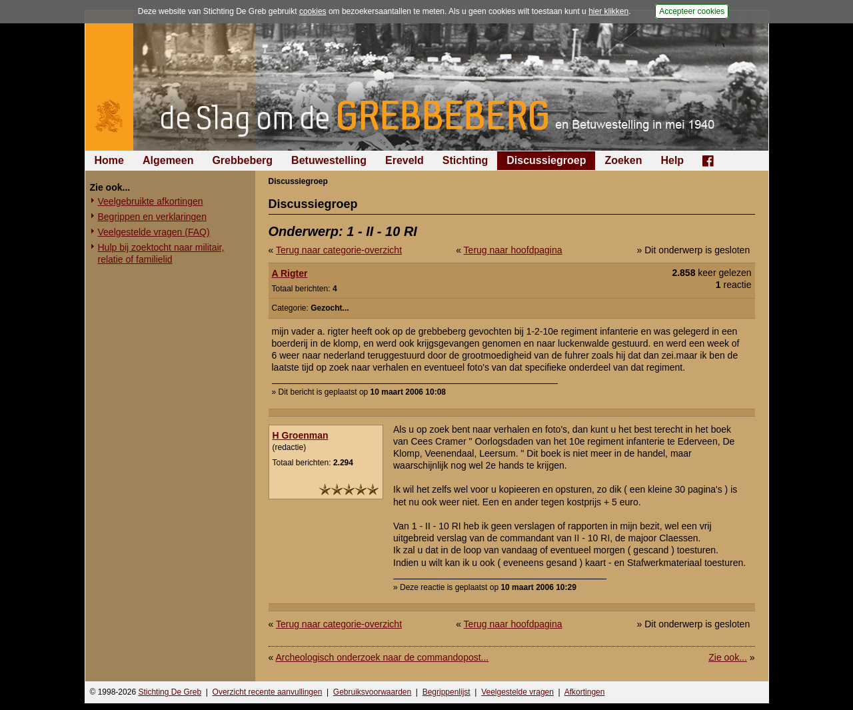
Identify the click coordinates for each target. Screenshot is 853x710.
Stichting (465, 160)
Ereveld (404, 160)
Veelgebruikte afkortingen (150, 201)
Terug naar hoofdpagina (513, 250)
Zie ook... (727, 657)
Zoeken (623, 160)
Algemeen (168, 160)
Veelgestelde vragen (517, 692)
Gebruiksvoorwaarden (372, 692)
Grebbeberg (242, 160)
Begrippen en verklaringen (152, 216)
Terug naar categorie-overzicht (339, 250)
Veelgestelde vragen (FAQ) (154, 232)
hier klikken (608, 11)
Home (109, 160)
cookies (313, 11)
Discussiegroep (546, 160)
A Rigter (290, 273)
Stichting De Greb (169, 692)
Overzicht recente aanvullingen (268, 692)
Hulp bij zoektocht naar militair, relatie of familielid (161, 253)
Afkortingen (584, 692)
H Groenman (301, 435)
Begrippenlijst (446, 692)
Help (672, 160)
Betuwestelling (329, 160)
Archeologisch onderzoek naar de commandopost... (381, 657)
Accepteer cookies (691, 11)
